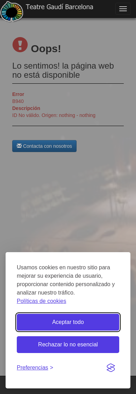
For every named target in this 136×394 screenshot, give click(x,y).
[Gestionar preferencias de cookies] (35, 368)
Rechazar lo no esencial (68, 344)
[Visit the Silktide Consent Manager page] (110, 368)
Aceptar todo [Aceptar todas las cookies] (68, 322)
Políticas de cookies (41, 301)
